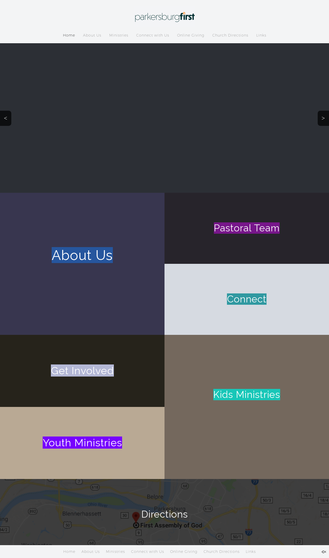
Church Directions (230, 35)
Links (261, 35)
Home (69, 35)
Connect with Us (152, 35)
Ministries (118, 35)
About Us (92, 35)
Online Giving (190, 35)
